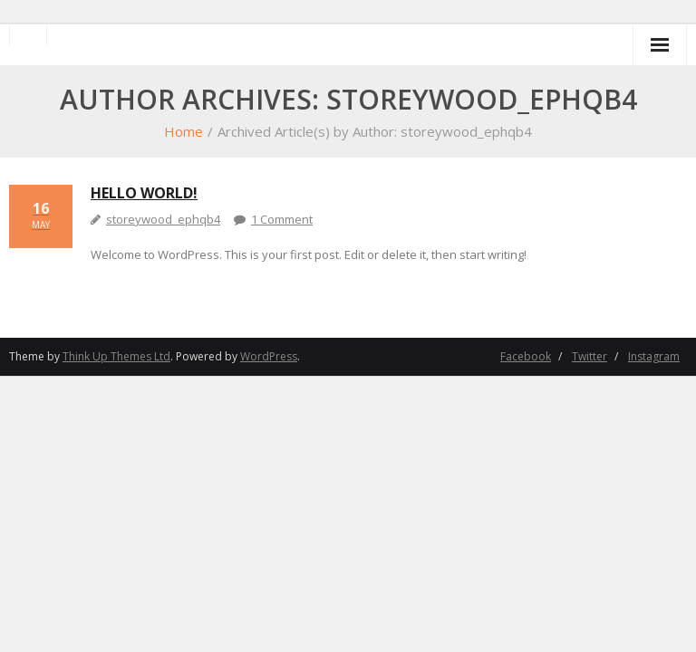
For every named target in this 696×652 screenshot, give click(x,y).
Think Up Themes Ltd (116, 356)
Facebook (525, 356)
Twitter (589, 356)
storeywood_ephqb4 (163, 219)
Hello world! (144, 193)
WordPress (268, 356)
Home (183, 131)
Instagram (654, 356)
